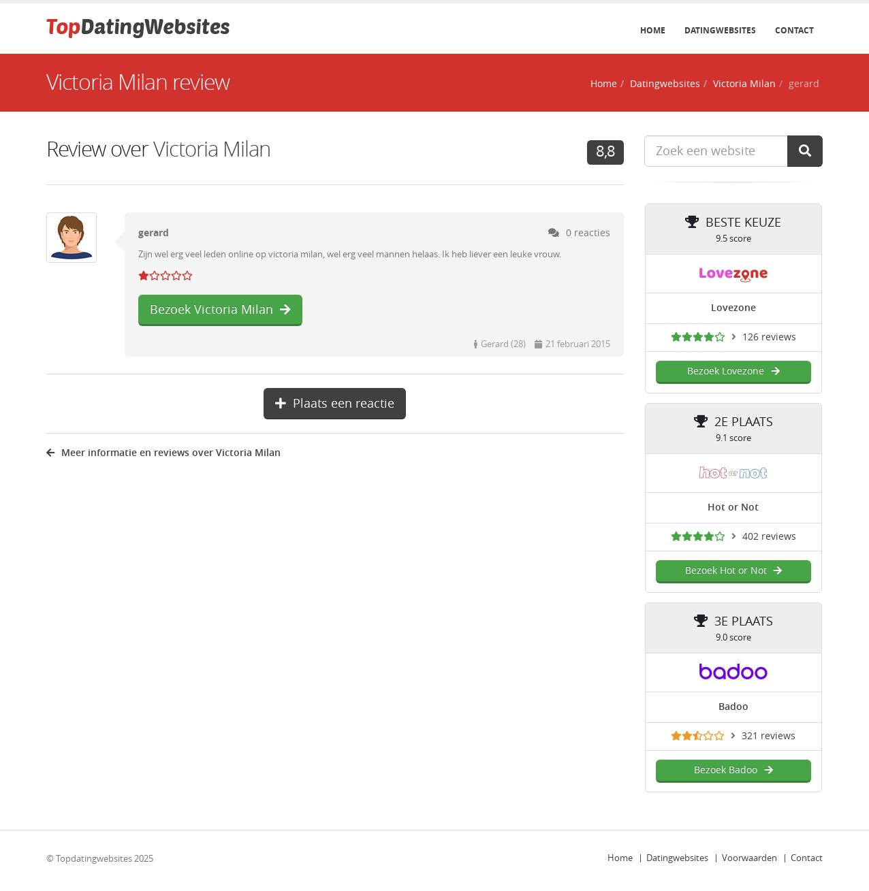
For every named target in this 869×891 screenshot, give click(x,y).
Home (652, 30)
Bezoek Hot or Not (733, 571)
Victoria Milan (744, 84)
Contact (794, 30)
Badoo (733, 707)
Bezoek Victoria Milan (220, 309)
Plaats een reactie (334, 403)
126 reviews (769, 337)
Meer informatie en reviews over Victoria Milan (163, 453)
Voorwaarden (749, 858)
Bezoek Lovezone (733, 371)
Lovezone (733, 308)
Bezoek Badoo (733, 770)
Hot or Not (733, 507)
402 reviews (769, 536)
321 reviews (768, 736)
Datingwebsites (720, 30)
